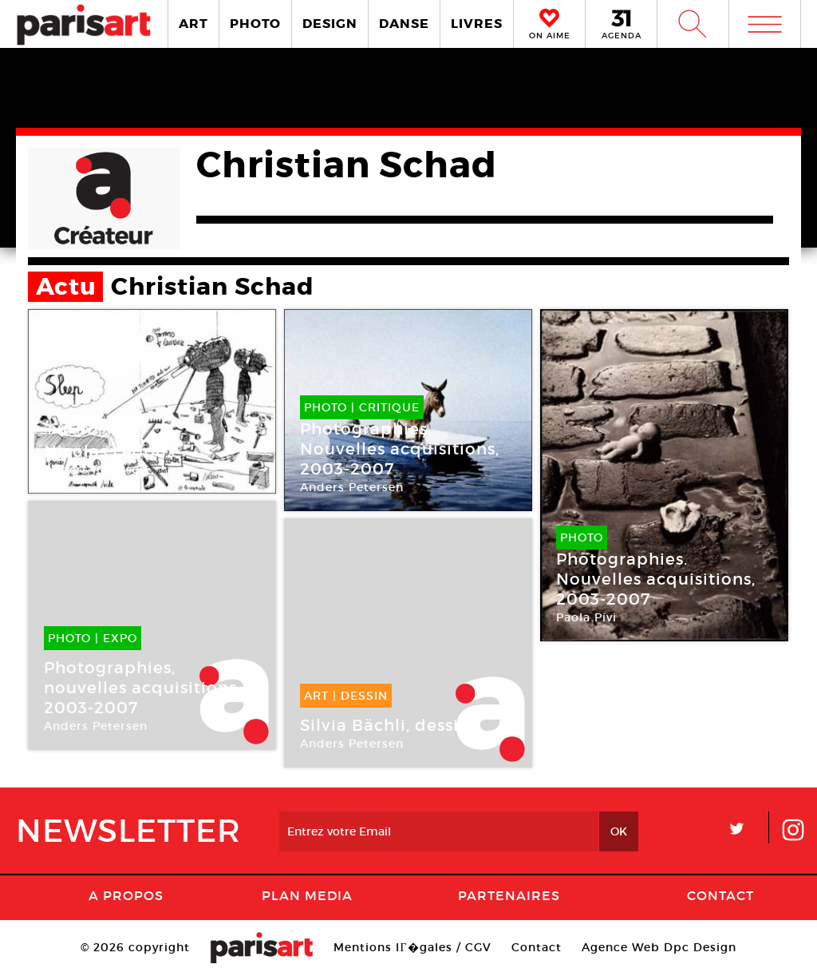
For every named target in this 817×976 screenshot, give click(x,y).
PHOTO (255, 23)
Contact (720, 895)
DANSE (404, 23)
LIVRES (477, 23)
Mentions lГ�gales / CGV (412, 947)
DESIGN (329, 23)
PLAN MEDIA (307, 895)
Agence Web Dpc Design (659, 947)
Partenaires (509, 895)
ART (193, 23)
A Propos (126, 895)
